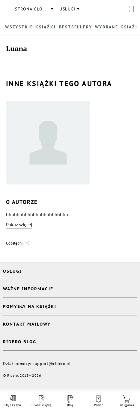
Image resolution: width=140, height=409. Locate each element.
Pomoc (98, 401)
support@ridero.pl (52, 363)
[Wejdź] (131, 9)
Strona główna (34, 9)
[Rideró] (7, 9)
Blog (69, 401)
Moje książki (12, 401)
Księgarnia (127, 401)
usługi (67, 9)
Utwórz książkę (41, 401)
